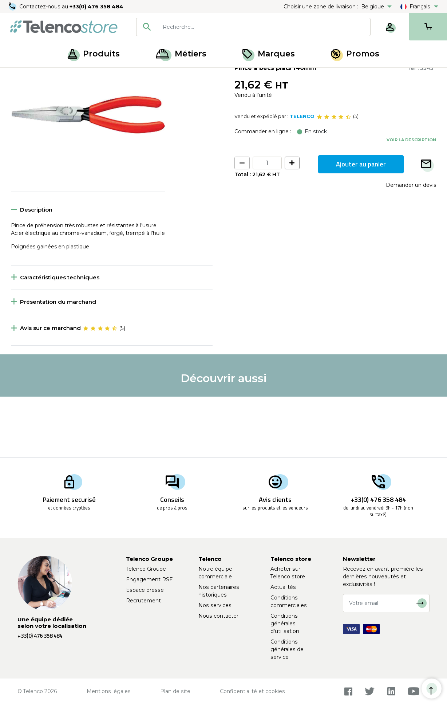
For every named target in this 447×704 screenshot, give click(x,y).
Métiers (181, 54)
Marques (268, 54)
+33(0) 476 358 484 (96, 6)
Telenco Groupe (146, 569)
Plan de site (175, 691)
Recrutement (143, 600)
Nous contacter (218, 616)
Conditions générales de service (287, 649)
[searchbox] (264, 27)
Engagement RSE (149, 579)
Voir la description (411, 200)
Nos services (215, 605)
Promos (355, 54)
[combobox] (253, 27)
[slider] (334, 177)
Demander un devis (411, 246)
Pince (90, 76)
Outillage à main (56, 76)
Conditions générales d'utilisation (284, 623)
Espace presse (145, 590)
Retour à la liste (33, 91)
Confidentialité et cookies (252, 691)
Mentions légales (109, 691)
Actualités (283, 587)
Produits (94, 54)
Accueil (19, 76)
